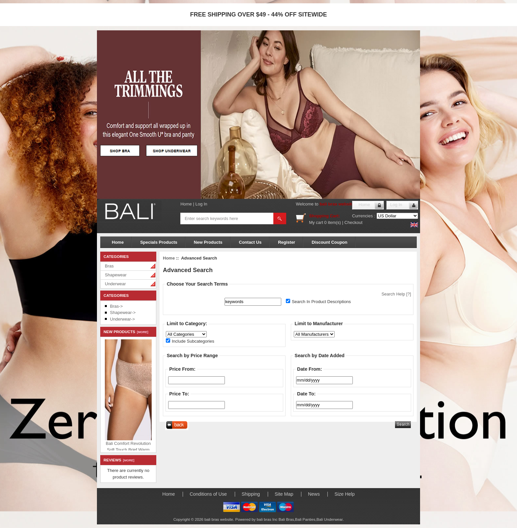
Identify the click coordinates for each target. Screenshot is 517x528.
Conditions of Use (208, 494)
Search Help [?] (396, 294)
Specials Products (158, 242)
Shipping (251, 494)
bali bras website (336, 204)
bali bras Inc (268, 519)
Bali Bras (286, 519)
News (314, 494)
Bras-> (116, 306)
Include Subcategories (193, 341)
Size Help (344, 494)
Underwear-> (122, 319)
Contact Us (250, 242)
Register (286, 242)
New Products (208, 242)
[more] (141, 332)
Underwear (115, 283)
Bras (109, 266)
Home (186, 204)
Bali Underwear (330, 519)
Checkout (354, 222)
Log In (201, 204)
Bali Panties (305, 519)
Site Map (284, 494)
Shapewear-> (123, 312)
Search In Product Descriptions (321, 301)
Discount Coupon (329, 242)
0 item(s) (332, 222)
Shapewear (116, 274)
